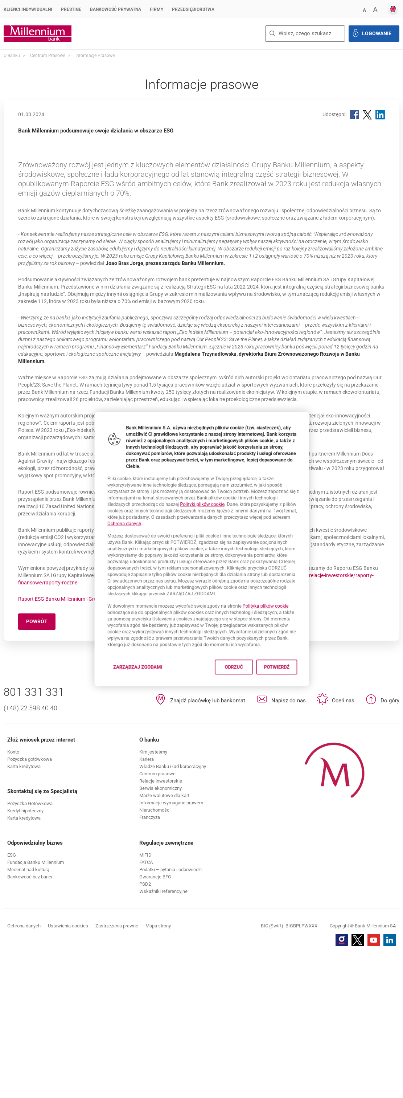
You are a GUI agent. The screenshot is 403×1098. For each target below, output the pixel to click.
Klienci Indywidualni (28, 9)
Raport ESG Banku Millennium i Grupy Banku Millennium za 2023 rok (94, 742)
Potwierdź (295, 695)
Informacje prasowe (95, 55)
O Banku (12, 55)
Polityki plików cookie (202, 493)
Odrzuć (241, 695)
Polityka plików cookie (280, 619)
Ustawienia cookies (68, 1069)
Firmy (156, 9)
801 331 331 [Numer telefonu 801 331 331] (34, 835)
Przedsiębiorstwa (193, 9)
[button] (364, 10)
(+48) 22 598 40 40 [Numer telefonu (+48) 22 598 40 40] (30, 851)
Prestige (71, 9)
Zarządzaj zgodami (126, 697)
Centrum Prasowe (47, 55)
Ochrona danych (106, 517)
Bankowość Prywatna (115, 9)
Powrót (40, 766)
